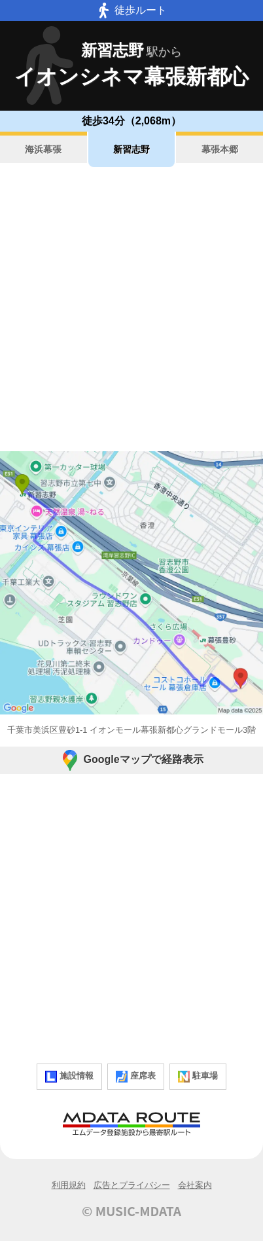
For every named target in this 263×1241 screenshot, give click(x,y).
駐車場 (198, 1077)
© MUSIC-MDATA (131, 1211)
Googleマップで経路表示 (131, 760)
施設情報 (69, 1077)
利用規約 (69, 1185)
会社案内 (195, 1185)
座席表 (136, 1077)
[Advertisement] (131, 309)
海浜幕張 (43, 149)
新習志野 (131, 149)
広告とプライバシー (132, 1185)
